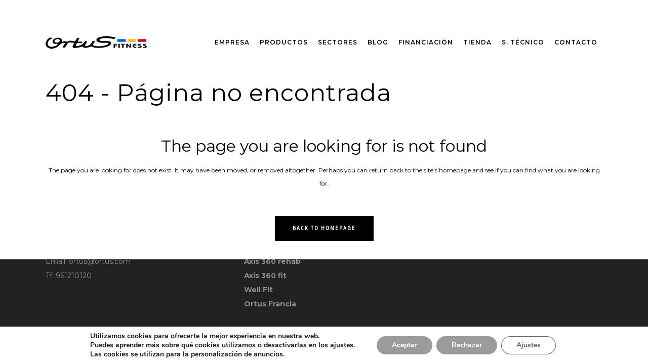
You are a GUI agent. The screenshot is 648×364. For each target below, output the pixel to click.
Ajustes (528, 345)
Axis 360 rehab (272, 261)
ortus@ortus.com (100, 261)
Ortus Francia (270, 303)
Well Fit (258, 289)
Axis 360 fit (265, 275)
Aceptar (404, 345)
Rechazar (467, 345)
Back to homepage (324, 228)
